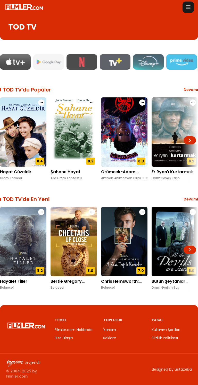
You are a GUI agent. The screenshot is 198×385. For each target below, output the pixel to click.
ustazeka (183, 369)
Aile (53, 178)
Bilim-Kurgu (142, 178)
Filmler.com (17, 376)
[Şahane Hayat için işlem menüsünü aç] (92, 102)
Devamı (191, 89)
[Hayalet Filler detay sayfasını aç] (23, 241)
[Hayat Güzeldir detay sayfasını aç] (23, 132)
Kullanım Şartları (166, 329)
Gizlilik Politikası (165, 338)
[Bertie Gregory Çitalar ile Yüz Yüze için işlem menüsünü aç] (92, 212)
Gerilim (167, 288)
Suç (176, 288)
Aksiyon (107, 178)
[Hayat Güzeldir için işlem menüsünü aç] (41, 102)
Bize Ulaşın (64, 338)
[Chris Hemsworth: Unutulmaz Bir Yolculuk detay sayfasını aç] (124, 241)
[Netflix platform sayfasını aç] (82, 62)
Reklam (109, 338)
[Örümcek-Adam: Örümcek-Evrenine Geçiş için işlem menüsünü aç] (142, 102)
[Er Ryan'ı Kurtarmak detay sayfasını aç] (175, 132)
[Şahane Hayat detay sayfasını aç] (74, 132)
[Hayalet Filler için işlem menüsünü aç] (41, 212)
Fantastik (74, 178)
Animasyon (123, 178)
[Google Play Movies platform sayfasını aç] (48, 62)
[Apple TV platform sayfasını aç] (15, 62)
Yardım (109, 329)
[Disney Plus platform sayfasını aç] (148, 62)
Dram (4, 178)
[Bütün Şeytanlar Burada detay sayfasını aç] (175, 241)
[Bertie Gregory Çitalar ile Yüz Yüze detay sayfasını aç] (74, 241)
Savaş (166, 178)
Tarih (176, 178)
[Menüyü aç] (188, 7)
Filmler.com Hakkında (74, 329)
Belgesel (7, 288)
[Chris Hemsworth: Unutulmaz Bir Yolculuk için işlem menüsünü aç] (142, 212)
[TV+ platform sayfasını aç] (115, 62)
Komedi (16, 178)
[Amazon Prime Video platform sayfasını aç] (181, 62)
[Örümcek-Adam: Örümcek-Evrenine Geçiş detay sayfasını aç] (124, 132)
